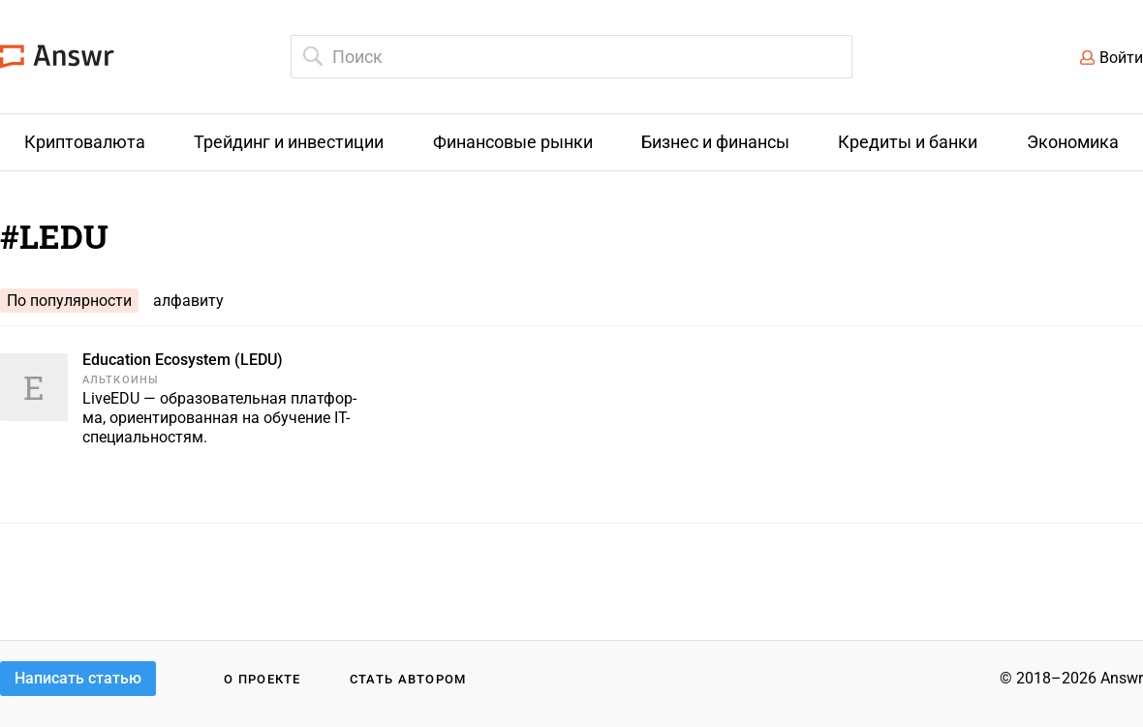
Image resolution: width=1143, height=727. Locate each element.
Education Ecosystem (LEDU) (182, 359)
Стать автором (408, 679)
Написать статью (78, 678)
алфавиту (188, 300)
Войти (1121, 57)
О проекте (262, 679)
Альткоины (120, 380)
